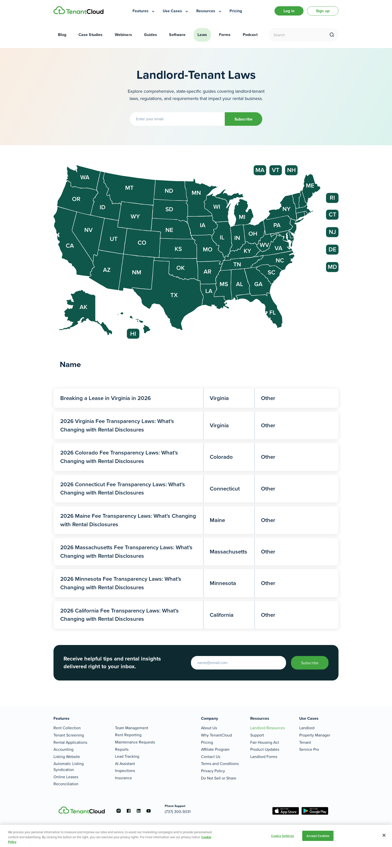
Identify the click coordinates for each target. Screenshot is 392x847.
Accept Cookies (317, 835)
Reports (121, 749)
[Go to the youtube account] (148, 810)
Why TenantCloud (216, 735)
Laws (202, 35)
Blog (62, 35)
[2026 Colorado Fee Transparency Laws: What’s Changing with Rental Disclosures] (196, 457)
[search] (332, 35)
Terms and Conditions (220, 763)
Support (257, 735)
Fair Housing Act (264, 742)
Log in (289, 11)
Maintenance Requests (135, 742)
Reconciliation (66, 784)
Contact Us (210, 757)
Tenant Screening (69, 735)
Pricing (207, 742)
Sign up (323, 11)
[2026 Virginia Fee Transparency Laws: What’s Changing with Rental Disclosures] (196, 425)
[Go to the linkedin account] (138, 810)
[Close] (384, 835)
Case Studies (90, 35)
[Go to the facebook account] (128, 810)
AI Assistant (125, 763)
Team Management (131, 728)
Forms (225, 35)
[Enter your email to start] (238, 663)
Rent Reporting (128, 735)
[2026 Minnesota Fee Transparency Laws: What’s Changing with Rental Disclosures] (196, 583)
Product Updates (264, 749)
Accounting (64, 749)
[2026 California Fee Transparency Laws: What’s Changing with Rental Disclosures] (196, 615)
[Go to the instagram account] (118, 810)
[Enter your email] (177, 119)
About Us (209, 728)
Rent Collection (67, 728)
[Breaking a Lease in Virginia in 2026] (196, 398)
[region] (196, 836)
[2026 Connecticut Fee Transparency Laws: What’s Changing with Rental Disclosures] (196, 488)
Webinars (123, 35)
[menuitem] (144, 11)
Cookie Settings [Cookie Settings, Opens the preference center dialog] (282, 835)
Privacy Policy (213, 771)
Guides (150, 35)
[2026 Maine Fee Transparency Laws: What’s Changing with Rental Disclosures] (196, 520)
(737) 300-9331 (177, 811)
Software (177, 35)
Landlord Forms (263, 757)
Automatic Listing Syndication (69, 766)
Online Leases (66, 777)
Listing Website (67, 757)
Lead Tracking (127, 756)
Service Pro (309, 749)
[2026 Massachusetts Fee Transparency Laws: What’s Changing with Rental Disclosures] (196, 552)
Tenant (305, 742)
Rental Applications (70, 742)
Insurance (123, 778)
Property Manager (314, 735)
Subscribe (243, 119)
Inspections (125, 771)
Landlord (306, 728)
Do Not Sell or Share (218, 778)
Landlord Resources (267, 728)
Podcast (250, 35)
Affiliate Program (215, 749)
